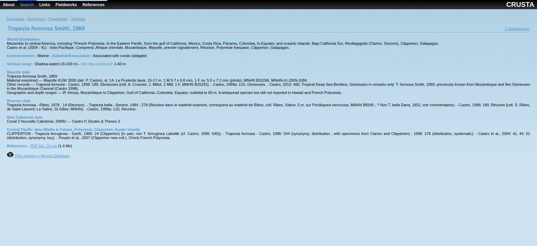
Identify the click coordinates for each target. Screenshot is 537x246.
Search (27, 4)
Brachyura (36, 19)
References (94, 4)
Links (44, 4)
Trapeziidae (57, 19)
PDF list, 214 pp (43, 146)
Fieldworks (66, 4)
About (9, 4)
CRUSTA (520, 4)
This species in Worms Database (38, 156)
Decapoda (15, 19)
